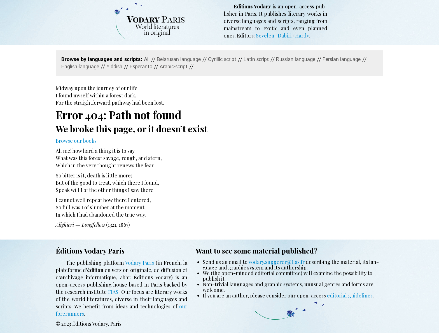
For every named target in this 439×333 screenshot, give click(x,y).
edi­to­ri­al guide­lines (350, 295)
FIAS (113, 292)
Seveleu (265, 35)
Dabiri (285, 35)
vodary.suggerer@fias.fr (277, 262)
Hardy (302, 35)
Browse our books (76, 140)
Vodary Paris (139, 262)
